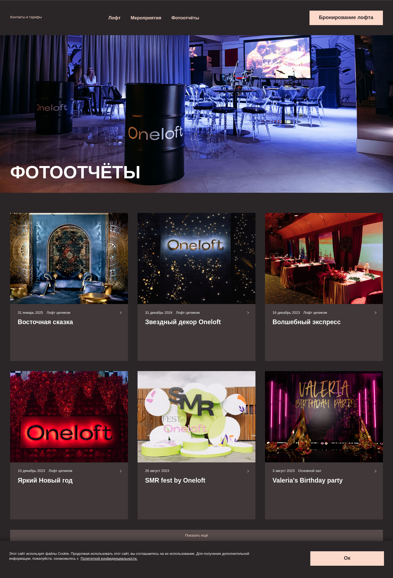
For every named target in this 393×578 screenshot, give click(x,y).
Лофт (114, 17)
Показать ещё (196, 535)
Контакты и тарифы (28, 17)
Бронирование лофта (346, 17)
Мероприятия (146, 17)
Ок (347, 558)
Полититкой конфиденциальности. (109, 558)
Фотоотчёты (185, 17)
